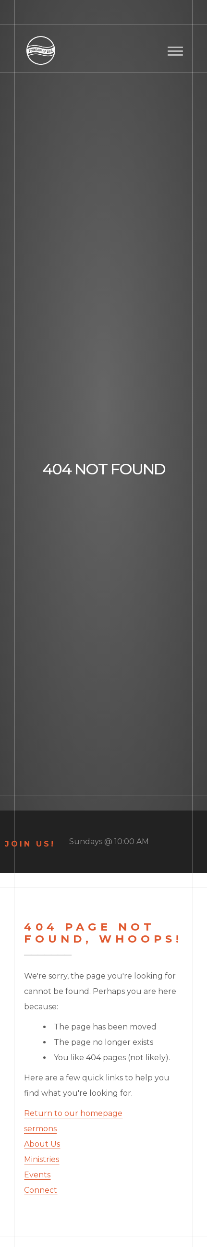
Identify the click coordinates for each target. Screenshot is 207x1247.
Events (37, 1174)
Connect (40, 1190)
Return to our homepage (73, 1113)
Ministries (41, 1159)
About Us (42, 1144)
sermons (40, 1128)
